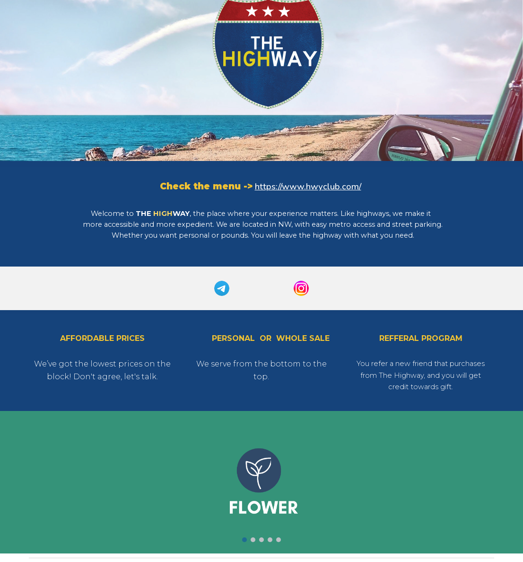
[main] (262, 186)
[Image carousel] (261, 482)
